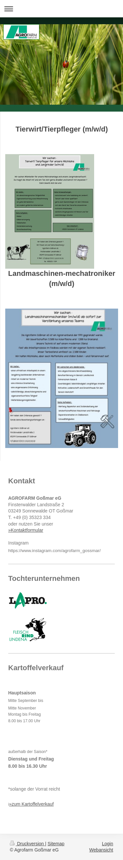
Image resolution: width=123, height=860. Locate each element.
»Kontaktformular (25, 530)
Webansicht (101, 849)
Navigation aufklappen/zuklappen (61, 9)
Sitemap (56, 843)
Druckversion (27, 843)
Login (107, 843)
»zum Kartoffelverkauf (31, 804)
